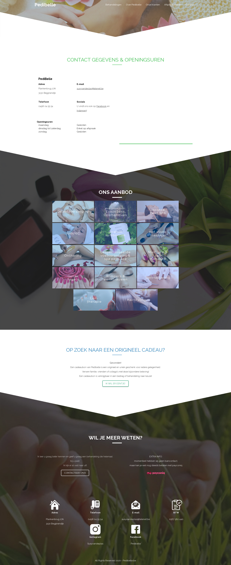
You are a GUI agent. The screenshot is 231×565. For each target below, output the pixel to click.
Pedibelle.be (129, 560)
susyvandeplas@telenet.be (90, 88)
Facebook (101, 106)
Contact (190, 4)
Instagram (81, 110)
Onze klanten (153, 4)
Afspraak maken (172, 4)
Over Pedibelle (133, 4)
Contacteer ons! (75, 473)
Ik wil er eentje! (115, 383)
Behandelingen (113, 4)
